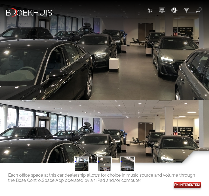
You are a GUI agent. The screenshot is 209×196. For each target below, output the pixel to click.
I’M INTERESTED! (187, 185)
